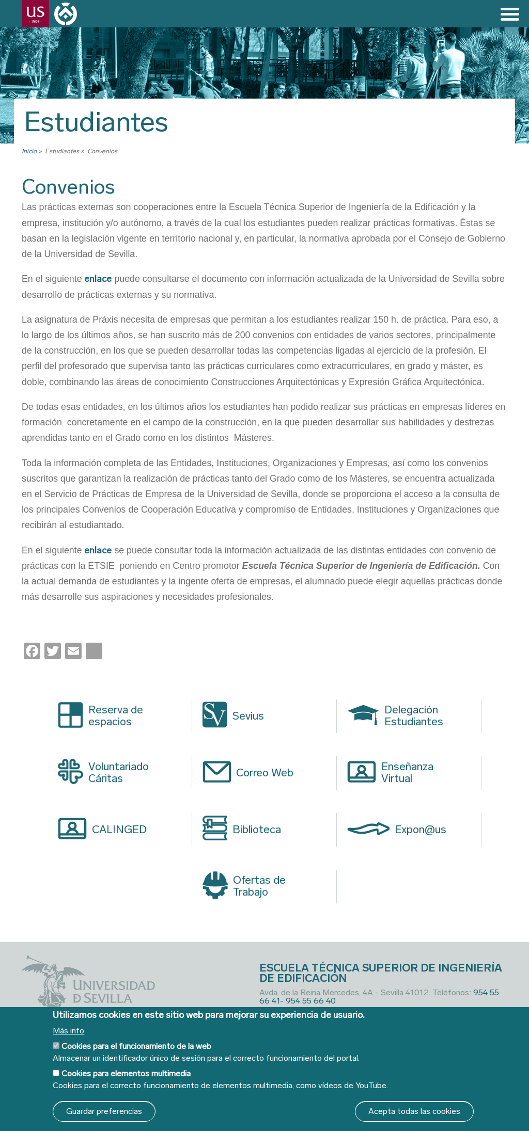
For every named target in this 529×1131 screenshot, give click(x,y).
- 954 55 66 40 (308, 1001)
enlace (98, 278)
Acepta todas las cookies (414, 1111)
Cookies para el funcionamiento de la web (136, 1046)
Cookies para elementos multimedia (126, 1073)
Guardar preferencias (104, 1111)
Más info (68, 1031)
